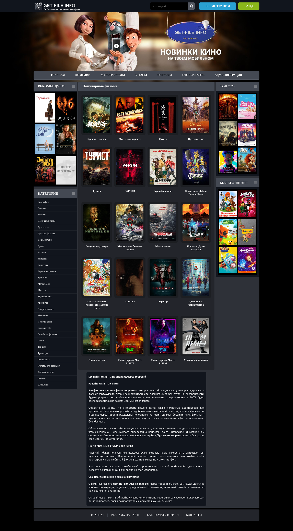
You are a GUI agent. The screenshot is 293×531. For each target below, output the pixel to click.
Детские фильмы (46, 233)
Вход (248, 6)
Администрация (228, 75)
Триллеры (43, 353)
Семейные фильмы (47, 334)
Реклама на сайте (125, 515)
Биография (43, 202)
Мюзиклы (43, 303)
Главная (58, 75)
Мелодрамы (44, 284)
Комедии (83, 75)
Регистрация (217, 6)
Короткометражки (47, 271)
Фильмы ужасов (46, 372)
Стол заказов (193, 75)
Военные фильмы (46, 221)
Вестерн (42, 214)
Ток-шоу (42, 347)
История (42, 252)
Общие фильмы (46, 309)
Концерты (43, 265)
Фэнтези (42, 378)
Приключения (45, 321)
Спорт (41, 340)
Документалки (45, 240)
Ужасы (141, 75)
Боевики (164, 75)
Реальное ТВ (44, 328)
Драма (41, 246)
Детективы (43, 227)
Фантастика (43, 359)
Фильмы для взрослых (49, 366)
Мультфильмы (113, 75)
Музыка (42, 290)
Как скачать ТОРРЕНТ (163, 515)
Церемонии (43, 384)
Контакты (194, 515)
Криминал (43, 277)
